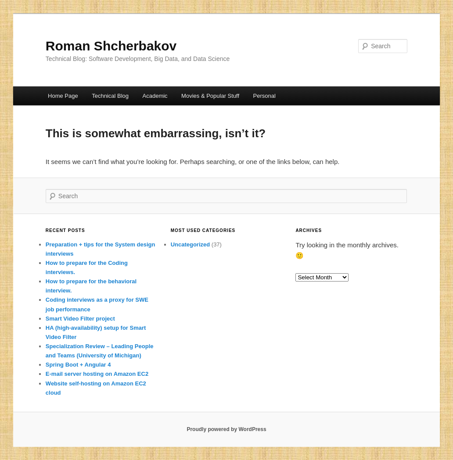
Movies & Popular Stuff (210, 96)
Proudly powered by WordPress (226, 429)
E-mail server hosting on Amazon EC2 (97, 374)
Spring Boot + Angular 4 (78, 364)
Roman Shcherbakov (111, 46)
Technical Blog (110, 96)
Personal (264, 96)
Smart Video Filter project (80, 318)
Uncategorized (190, 244)
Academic (155, 96)
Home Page (63, 96)
